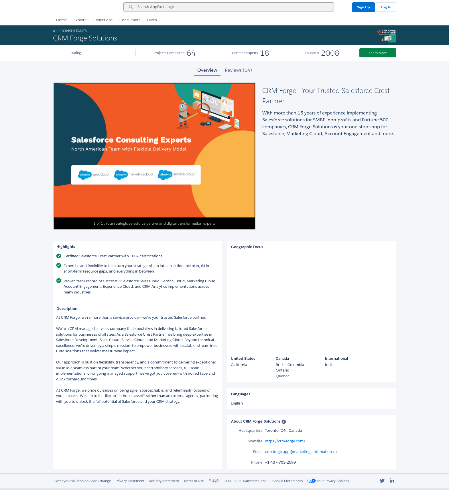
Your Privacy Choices (328, 480)
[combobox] (228, 6)
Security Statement (164, 480)
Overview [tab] (207, 70)
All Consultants (70, 30)
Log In (386, 7)
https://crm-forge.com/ (285, 441)
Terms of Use (194, 480)
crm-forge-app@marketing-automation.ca (301, 451)
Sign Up (363, 7)
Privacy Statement (130, 480)
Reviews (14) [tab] (238, 70)
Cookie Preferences (287, 480)
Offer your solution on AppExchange (82, 480)
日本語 (213, 480)
